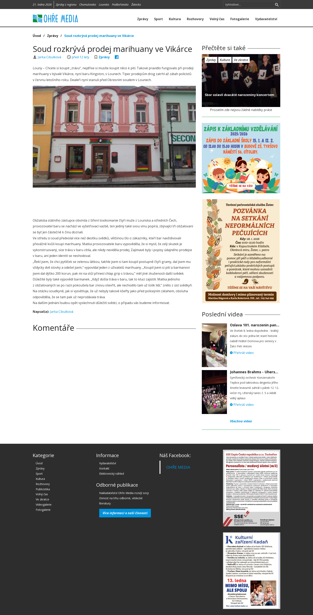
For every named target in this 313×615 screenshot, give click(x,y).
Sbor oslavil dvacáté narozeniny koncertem (239, 95)
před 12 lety (80, 57)
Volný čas (217, 19)
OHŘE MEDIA (178, 467)
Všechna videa (241, 421)
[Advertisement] (114, 202)
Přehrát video (242, 353)
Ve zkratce (241, 60)
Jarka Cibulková (50, 57)
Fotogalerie (239, 19)
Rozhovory (195, 19)
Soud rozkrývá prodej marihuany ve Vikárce (99, 36)
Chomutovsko (87, 4)
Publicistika (43, 489)
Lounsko (104, 4)
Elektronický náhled (111, 473)
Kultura (175, 19)
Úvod (37, 36)
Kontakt (104, 468)
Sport (158, 19)
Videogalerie (44, 504)
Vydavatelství (266, 19)
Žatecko (136, 4)
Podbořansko (120, 4)
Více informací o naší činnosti (125, 513)
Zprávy (142, 19)
